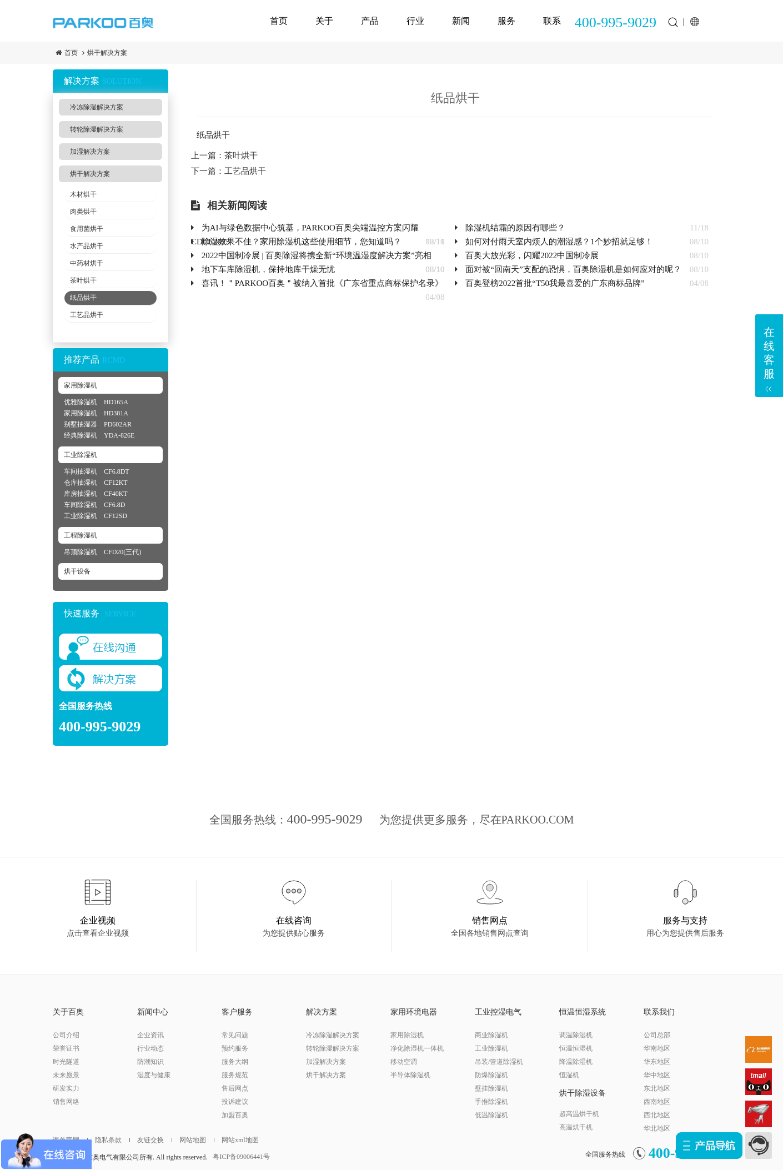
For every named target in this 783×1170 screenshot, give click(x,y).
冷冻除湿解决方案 (96, 107)
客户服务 (237, 1012)
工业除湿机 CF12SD (95, 516)
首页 (279, 21)
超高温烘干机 (579, 1114)
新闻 (461, 21)
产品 (370, 21)
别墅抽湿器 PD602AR (98, 424)
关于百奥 (68, 1012)
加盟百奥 (235, 1115)
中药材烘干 (86, 263)
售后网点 (235, 1088)
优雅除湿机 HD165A (96, 402)
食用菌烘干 (86, 229)
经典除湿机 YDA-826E (99, 435)
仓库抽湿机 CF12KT (96, 482)
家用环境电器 (413, 1012)
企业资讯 (150, 1035)
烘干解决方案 (107, 53)
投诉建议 (235, 1102)
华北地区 (657, 1128)
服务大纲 (235, 1062)
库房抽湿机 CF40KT (96, 494)
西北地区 (657, 1115)
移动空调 (403, 1062)
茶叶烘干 (83, 280)
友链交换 (146, 1140)
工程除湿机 (80, 535)
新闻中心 (152, 1012)
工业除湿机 (80, 455)
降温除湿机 (576, 1062)
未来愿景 (66, 1075)
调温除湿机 (576, 1035)
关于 (324, 21)
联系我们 (659, 1012)
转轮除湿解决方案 (96, 129)
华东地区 (657, 1062)
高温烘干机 (576, 1127)
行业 (415, 21)
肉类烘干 (83, 211)
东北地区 (657, 1088)
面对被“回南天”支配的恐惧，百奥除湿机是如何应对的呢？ (573, 269)
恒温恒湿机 (576, 1048)
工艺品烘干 (86, 315)
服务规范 (235, 1075)
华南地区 (657, 1048)
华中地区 (657, 1075)
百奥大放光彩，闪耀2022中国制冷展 (532, 255)
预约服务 (235, 1048)
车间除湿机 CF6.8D (94, 505)
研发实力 (66, 1088)
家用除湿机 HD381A (96, 413)
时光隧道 (66, 1062)
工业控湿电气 (498, 1012)
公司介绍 (66, 1035)
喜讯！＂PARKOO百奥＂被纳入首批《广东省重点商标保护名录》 (322, 283)
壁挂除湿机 (491, 1088)
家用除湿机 (80, 385)
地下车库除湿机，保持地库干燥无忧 (268, 269)
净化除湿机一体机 (417, 1048)
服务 (506, 21)
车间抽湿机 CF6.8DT (96, 471)
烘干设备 (77, 571)
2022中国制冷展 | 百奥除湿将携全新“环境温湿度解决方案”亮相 (316, 255)
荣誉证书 (66, 1048)
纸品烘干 (83, 298)
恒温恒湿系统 (582, 1012)
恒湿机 (569, 1075)
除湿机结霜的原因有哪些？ (515, 227)
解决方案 (321, 1012)
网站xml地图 (236, 1140)
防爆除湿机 (491, 1075)
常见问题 (235, 1035)
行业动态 (150, 1048)
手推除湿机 (491, 1102)
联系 (552, 21)
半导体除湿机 (410, 1075)
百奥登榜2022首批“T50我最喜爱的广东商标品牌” (554, 283)
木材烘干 (83, 194)
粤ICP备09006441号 (241, 1157)
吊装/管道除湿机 (499, 1062)
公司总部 (657, 1035)
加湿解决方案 (90, 151)
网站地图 (189, 1140)
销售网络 (66, 1102)
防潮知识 (150, 1062)
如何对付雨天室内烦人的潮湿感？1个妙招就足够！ (559, 241)
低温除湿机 (491, 1115)
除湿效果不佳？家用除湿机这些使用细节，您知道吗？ (301, 241)
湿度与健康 (153, 1075)
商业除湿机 (491, 1035)
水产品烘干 (86, 246)
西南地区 (657, 1102)
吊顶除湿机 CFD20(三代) (102, 552)
